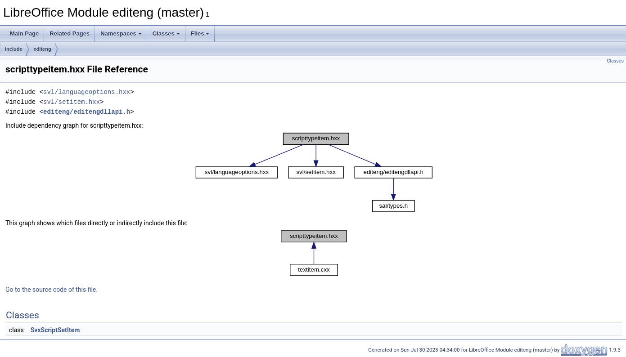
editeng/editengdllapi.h (86, 111)
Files (200, 33)
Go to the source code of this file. (51, 289)
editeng (42, 49)
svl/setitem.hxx (71, 102)
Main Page (24, 33)
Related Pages (70, 33)
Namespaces (121, 33)
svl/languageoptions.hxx (86, 92)
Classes (166, 33)
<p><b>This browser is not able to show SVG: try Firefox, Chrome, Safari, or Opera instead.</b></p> (314, 172)
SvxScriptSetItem (55, 330)
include (14, 49)
